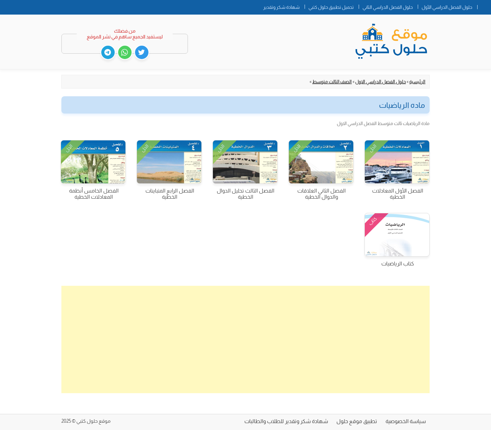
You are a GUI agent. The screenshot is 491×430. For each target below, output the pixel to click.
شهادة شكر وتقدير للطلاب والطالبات (286, 421)
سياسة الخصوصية (406, 421)
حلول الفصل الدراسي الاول (380, 81)
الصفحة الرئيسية (484, 6)
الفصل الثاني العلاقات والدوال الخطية (321, 194)
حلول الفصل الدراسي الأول (447, 7)
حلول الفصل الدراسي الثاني (387, 7)
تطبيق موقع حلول (356, 421)
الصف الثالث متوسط (332, 81)
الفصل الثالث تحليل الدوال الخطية (245, 194)
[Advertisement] (245, 339)
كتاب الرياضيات (397, 263)
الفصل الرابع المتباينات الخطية (169, 194)
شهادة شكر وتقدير (281, 7)
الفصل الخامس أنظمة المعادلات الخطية (94, 194)
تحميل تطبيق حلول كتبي (331, 7)
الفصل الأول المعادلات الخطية (397, 194)
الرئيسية (417, 81)
